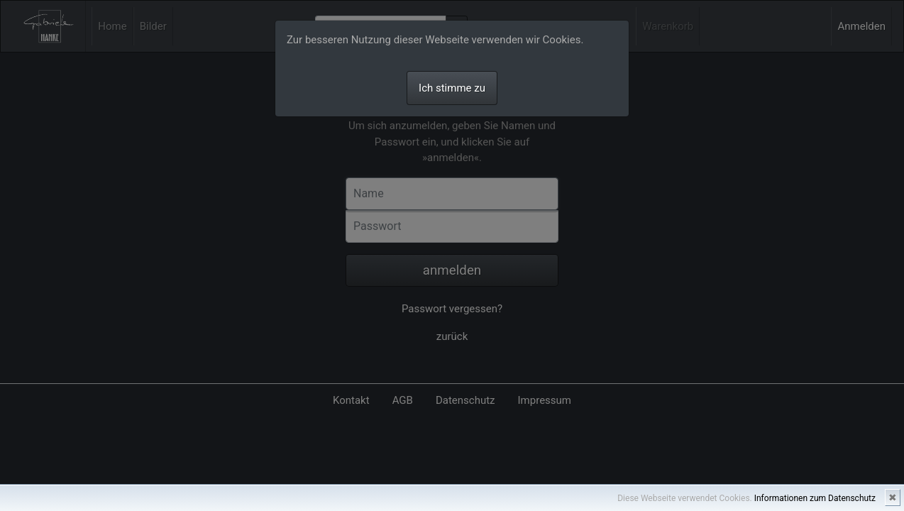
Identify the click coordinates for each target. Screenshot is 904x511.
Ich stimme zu (452, 88)
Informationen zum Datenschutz (815, 498)
